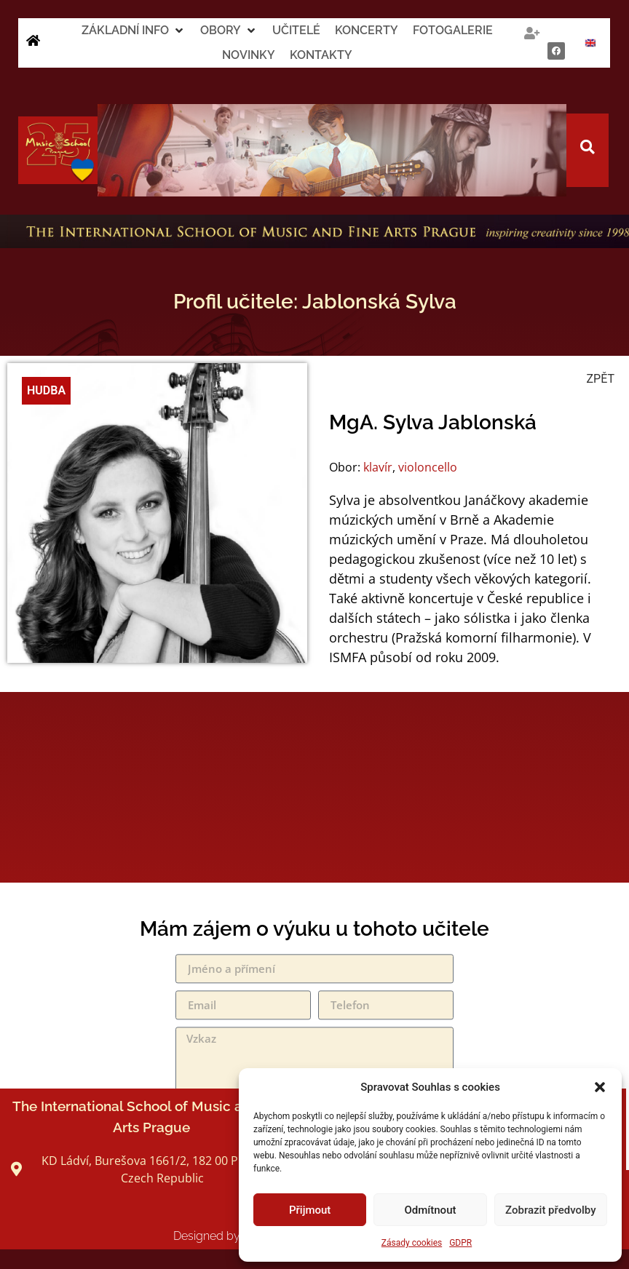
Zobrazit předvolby (550, 1210)
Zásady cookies (411, 1243)
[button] (600, 1087)
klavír (377, 467)
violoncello (427, 467)
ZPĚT (600, 379)
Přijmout (310, 1210)
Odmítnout (430, 1210)
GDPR (460, 1243)
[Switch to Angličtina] (590, 43)
